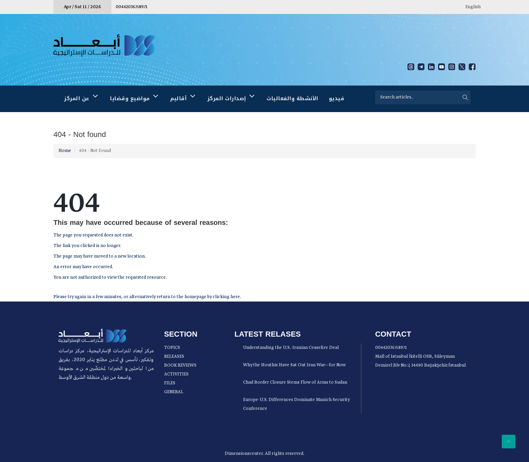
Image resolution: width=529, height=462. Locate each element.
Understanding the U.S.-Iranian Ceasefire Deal (291, 348)
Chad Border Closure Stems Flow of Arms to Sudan (295, 382)
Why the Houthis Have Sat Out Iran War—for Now (294, 365)
